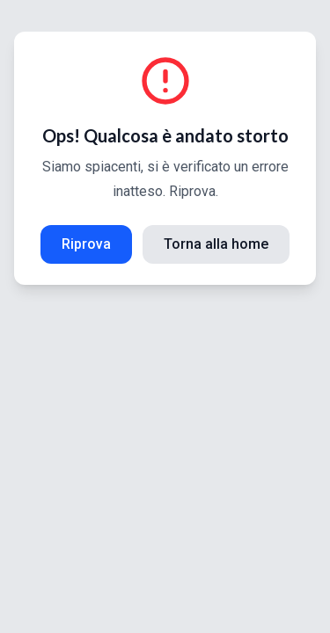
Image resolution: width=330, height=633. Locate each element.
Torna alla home (216, 244)
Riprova (86, 244)
